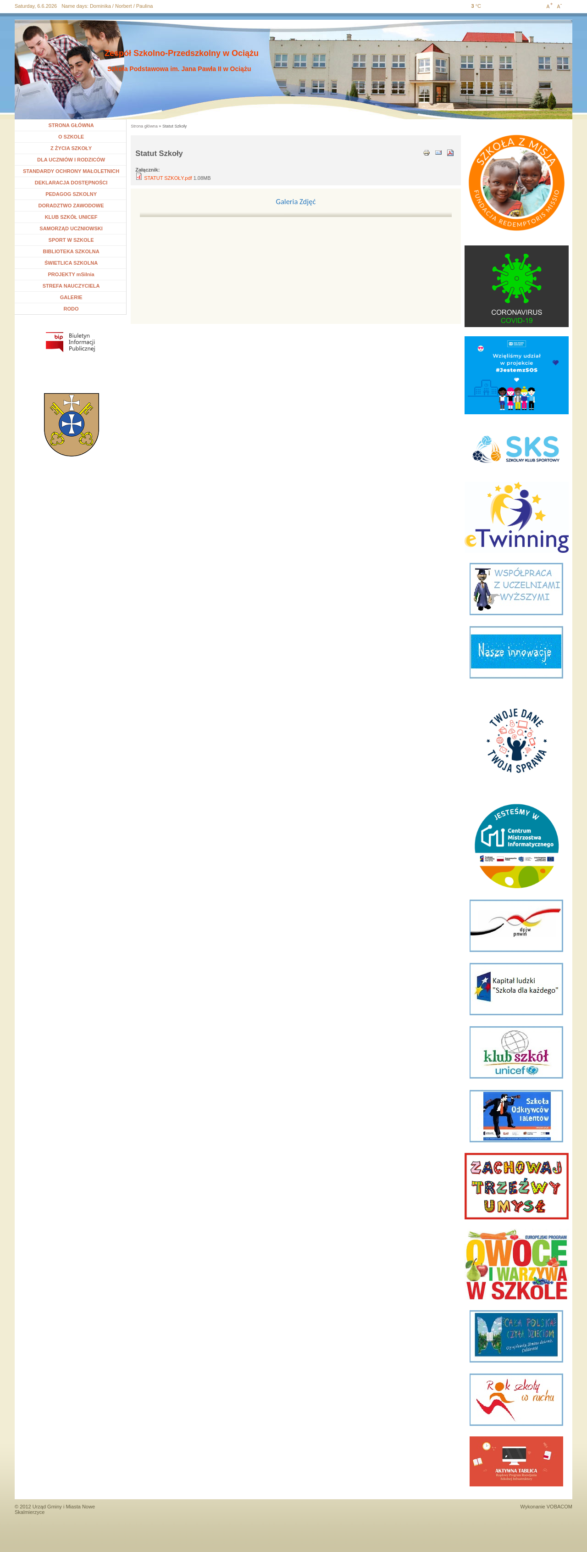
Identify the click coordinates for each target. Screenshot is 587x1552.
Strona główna (144, 126)
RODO (71, 309)
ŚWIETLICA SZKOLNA (71, 263)
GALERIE (71, 297)
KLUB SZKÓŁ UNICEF (71, 217)
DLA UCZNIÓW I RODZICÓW (71, 159)
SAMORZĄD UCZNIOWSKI (71, 228)
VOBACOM (559, 1506)
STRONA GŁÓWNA (71, 125)
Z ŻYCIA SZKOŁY (71, 148)
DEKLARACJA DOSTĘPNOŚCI (71, 182)
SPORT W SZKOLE (71, 240)
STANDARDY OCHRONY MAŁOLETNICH (71, 171)
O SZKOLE (74, 136)
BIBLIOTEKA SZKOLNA (71, 251)
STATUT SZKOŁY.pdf (168, 178)
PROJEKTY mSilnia (71, 274)
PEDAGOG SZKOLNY (71, 194)
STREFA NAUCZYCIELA (71, 286)
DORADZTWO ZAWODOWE (71, 205)
